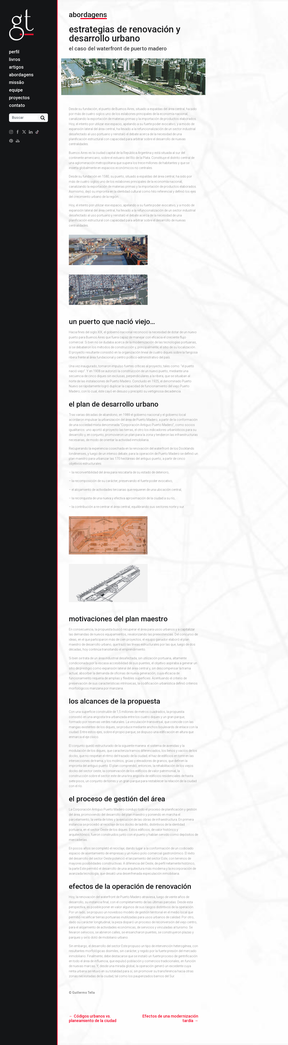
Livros (14, 59)
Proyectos (19, 97)
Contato (17, 105)
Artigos (16, 67)
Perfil (14, 51)
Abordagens (21, 74)
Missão (16, 82)
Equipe (16, 90)
